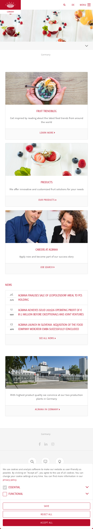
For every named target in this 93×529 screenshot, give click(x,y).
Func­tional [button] (13, 494)
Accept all (47, 522)
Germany (45, 54)
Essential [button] (11, 488)
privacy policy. (10, 480)
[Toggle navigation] (86, 45)
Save (46, 506)
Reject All (46, 514)
